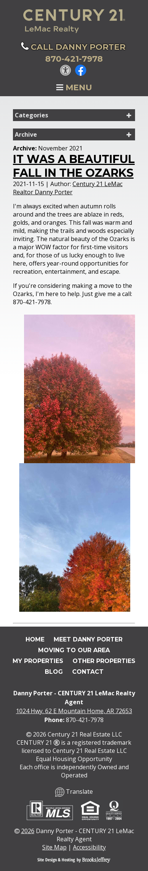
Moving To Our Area (74, 650)
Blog (54, 671)
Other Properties (104, 660)
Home (35, 639)
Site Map (54, 847)
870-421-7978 (85, 720)
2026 (27, 831)
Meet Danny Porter (88, 639)
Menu (74, 87)
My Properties (38, 660)
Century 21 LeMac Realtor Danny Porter (67, 188)
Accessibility (89, 847)
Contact (88, 671)
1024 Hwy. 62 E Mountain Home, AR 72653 (74, 711)
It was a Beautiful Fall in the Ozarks (74, 166)
